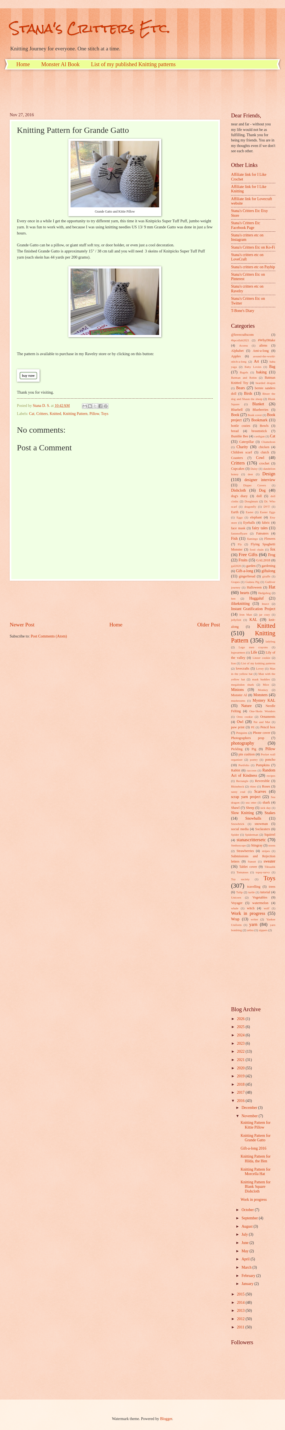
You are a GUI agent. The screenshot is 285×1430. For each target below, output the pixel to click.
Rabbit (235, 770)
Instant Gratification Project (253, 609)
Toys (104, 414)
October (248, 1210)
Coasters (237, 458)
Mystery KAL (264, 700)
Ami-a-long (261, 351)
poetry (254, 759)
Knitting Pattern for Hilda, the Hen (255, 1158)
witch (251, 908)
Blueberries (260, 410)
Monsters (260, 695)
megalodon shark (242, 684)
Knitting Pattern (75, 414)
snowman (261, 824)
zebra (250, 930)
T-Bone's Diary (242, 311)
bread (235, 431)
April (246, 1259)
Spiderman (251, 834)
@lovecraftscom (242, 335)
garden (251, 566)
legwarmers (238, 652)
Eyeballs (249, 523)
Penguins (241, 732)
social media (240, 829)
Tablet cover (248, 867)
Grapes (235, 582)
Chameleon (268, 441)
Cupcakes (237, 469)
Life (254, 652)
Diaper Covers (254, 485)
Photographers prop (247, 738)
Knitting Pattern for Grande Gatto (255, 1138)
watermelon (260, 903)
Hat (272, 587)
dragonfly (250, 506)
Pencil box (267, 727)
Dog (262, 490)
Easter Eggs (267, 512)
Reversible (262, 781)
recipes (271, 775)
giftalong (268, 571)
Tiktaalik (270, 866)
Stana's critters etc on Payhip (253, 267)
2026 (241, 1019)
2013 (241, 1310)
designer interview (260, 480)
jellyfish (236, 619)
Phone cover (261, 733)
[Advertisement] (110, 90)
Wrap (235, 919)
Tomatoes (242, 872)
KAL (253, 620)
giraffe (266, 576)
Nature (246, 706)
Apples (236, 356)
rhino (253, 786)
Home (23, 64)
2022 (241, 1051)
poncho (270, 760)
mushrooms (238, 700)
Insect (265, 603)
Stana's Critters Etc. (90, 28)
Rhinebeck (237, 786)
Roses (266, 786)
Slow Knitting (242, 813)
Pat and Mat (261, 722)
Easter (249, 512)
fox (272, 549)
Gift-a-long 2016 (253, 1148)
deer (250, 474)
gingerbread (247, 576)
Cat (31, 414)
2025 (241, 1027)
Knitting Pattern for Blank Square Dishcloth (255, 1186)
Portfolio (244, 765)
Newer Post (22, 625)
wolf (266, 908)
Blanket (258, 404)
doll (259, 496)
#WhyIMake (266, 340)
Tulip (239, 892)
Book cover (255, 415)
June (246, 1243)
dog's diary (239, 496)
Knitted (55, 414)
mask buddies (261, 679)
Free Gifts (248, 554)
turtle (251, 892)
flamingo (252, 538)
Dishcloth (238, 490)
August (247, 1226)
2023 (241, 1043)
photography (242, 743)
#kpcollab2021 (240, 340)
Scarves (260, 791)
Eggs (240, 517)
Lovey (260, 668)
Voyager (236, 903)
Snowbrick (237, 823)
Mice (266, 684)
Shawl (235, 808)
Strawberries (245, 851)
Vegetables (259, 897)
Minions (237, 690)
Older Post (208, 625)
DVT (267, 506)
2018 (241, 1084)
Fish (234, 538)
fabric (266, 523)
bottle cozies (240, 426)
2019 (241, 1076)
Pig (254, 749)
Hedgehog (264, 593)
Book (235, 415)
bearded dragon (265, 382)
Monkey (263, 689)
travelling (253, 887)
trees (272, 887)
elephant (256, 517)
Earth (235, 512)
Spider (235, 834)
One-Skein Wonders (262, 711)
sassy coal (238, 791)
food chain (257, 549)
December (250, 1108)
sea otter (251, 802)
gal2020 (236, 565)
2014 (241, 1302)
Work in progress (248, 913)
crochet (264, 463)
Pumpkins (263, 765)
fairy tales (260, 528)
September (250, 1218)
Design (268, 473)
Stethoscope (238, 845)
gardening (268, 566)
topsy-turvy (263, 872)
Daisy (254, 468)
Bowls (264, 426)
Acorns (243, 345)
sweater (269, 861)
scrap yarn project (246, 797)
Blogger (166, 1419)
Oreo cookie (245, 716)
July (245, 1234)
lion (233, 663)
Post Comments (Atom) (49, 636)
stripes (266, 851)
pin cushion (247, 754)
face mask (238, 528)
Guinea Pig (252, 582)
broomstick (259, 431)
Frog (271, 555)
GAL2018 (263, 560)
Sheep (250, 808)
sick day (265, 807)
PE (253, 727)
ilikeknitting (240, 604)
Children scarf (241, 452)
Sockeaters (262, 829)
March (247, 1267)
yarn (253, 924)
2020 (241, 1068)
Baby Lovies (253, 366)
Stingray (257, 845)
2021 (241, 1060)
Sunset (252, 861)
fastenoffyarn (239, 533)
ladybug (270, 641)
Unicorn (236, 897)
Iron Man (245, 614)
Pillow (94, 414)
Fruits (243, 560)
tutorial (265, 892)
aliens (263, 345)
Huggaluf (256, 598)
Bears (240, 388)
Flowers (269, 539)
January (248, 1284)
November (250, 1116)
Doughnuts (251, 501)
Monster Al (239, 695)
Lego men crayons (253, 647)
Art (256, 361)
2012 (241, 1319)
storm (271, 845)
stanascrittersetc (251, 839)
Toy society (240, 879)
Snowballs (253, 818)
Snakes (270, 813)
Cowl (260, 458)
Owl (240, 722)
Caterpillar (246, 442)
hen (233, 598)
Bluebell (237, 410)
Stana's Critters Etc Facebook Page (245, 225)
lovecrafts (242, 668)
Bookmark (259, 420)
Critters (42, 414)
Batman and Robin (244, 377)
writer (254, 919)
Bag (272, 367)
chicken (264, 447)
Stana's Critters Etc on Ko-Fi (253, 247)
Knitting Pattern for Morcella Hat (255, 1171)
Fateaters (262, 533)
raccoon (251, 770)
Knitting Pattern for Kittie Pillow (255, 1125)
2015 (241, 1294)
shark (266, 802)
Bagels (244, 372)
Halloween (254, 587)
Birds (248, 393)
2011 (241, 1327)
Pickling (236, 749)
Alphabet (237, 351)
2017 (241, 1092)
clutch (265, 452)
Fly (240, 544)
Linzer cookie (261, 657)
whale (234, 908)
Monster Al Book (60, 64)
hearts (244, 593)
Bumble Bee (239, 436)
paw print (238, 727)
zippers (263, 930)
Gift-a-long (244, 571)
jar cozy (264, 614)
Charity (242, 447)
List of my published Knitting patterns (133, 64)
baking (261, 372)
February (249, 1276)
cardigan (259, 436)
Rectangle (242, 781)
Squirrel (269, 835)
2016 (241, 1101)
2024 (241, 1035)
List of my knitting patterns (258, 663)
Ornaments (267, 717)
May (246, 1251)
